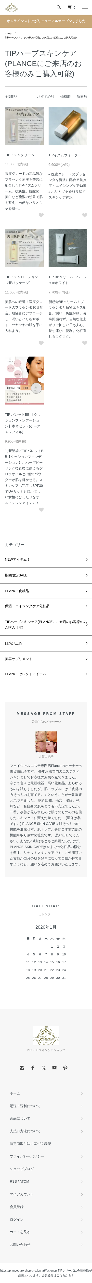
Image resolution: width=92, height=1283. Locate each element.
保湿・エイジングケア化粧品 (27, 606)
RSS (13, 1181)
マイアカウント (22, 1194)
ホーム (8, 33)
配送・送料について (25, 1106)
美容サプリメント (18, 659)
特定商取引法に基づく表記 (30, 1144)
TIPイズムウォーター (65, 155)
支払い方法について (25, 1131)
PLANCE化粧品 (17, 591)
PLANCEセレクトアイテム (25, 674)
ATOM (24, 1181)
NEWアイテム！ (17, 559)
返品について (20, 1118)
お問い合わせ (20, 1244)
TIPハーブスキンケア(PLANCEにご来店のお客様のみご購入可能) (41, 37)
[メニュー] (84, 7)
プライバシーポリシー (27, 1156)
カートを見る (20, 1232)
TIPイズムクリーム (19, 155)
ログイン (17, 1219)
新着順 (82, 96)
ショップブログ (22, 1169)
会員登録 (17, 1207)
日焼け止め (13, 643)
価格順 (65, 96)
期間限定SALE (16, 575)
